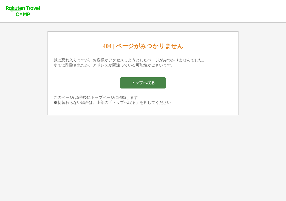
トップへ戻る (143, 83)
